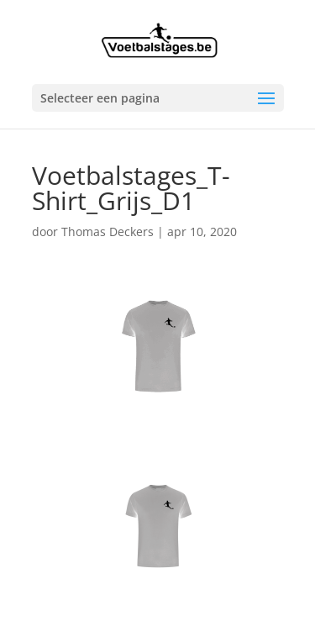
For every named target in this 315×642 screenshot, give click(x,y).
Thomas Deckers (107, 231)
